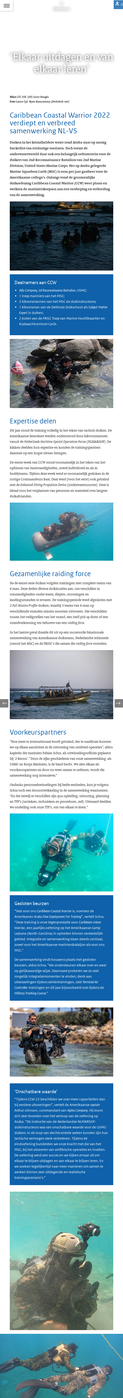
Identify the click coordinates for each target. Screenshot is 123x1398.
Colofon (15, 1361)
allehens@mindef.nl (33, 1350)
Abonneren (17, 1370)
